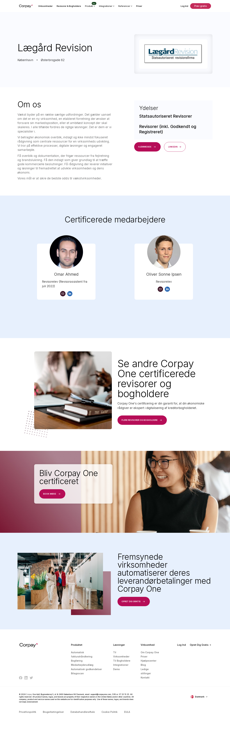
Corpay (29, 694)
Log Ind (184, 6)
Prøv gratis (200, 6)
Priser (139, 6)
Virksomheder (45, 6)
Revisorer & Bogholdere (69, 6)
